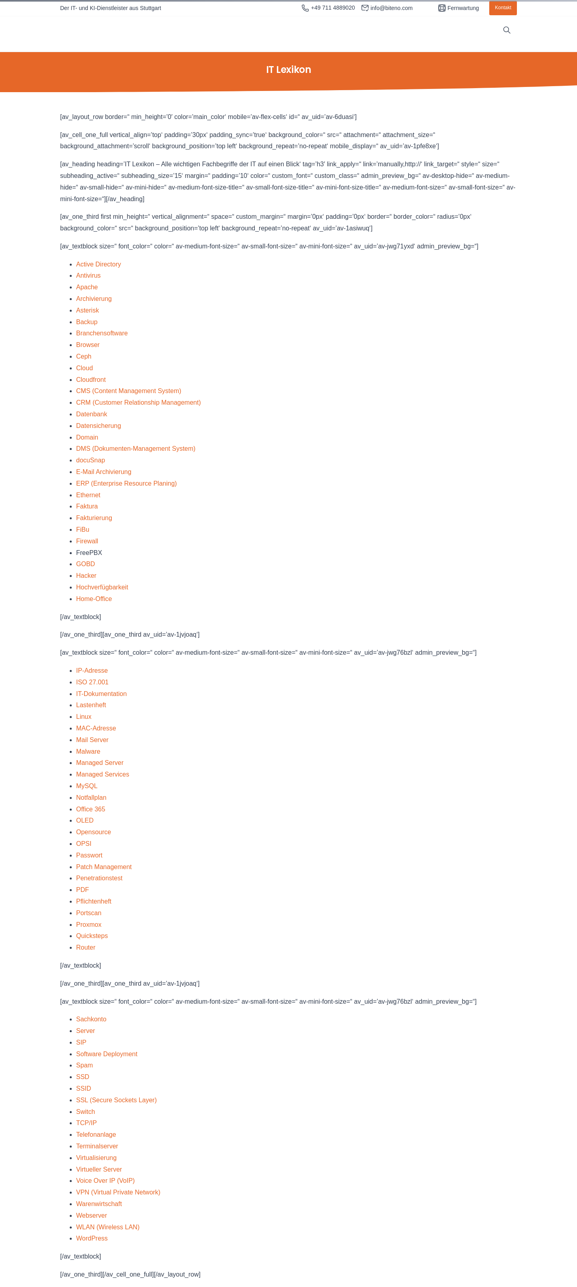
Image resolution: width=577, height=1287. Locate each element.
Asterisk (87, 310)
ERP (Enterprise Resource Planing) (126, 483)
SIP (81, 1042)
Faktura (87, 506)
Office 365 (90, 809)
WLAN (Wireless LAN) (107, 1227)
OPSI (83, 843)
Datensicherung (98, 425)
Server (85, 1030)
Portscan (88, 913)
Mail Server (92, 739)
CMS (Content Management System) (128, 390)
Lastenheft (91, 705)
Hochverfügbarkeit (102, 587)
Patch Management (104, 866)
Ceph (83, 356)
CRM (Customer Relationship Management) (138, 402)
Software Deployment (106, 1054)
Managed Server (99, 762)
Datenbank (91, 414)
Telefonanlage (96, 1134)
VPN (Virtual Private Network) (118, 1192)
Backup (86, 322)
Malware (88, 751)
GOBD (85, 564)
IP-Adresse (92, 670)
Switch (85, 1111)
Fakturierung (94, 517)
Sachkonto (91, 1019)
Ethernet (88, 495)
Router (85, 947)
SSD (82, 1076)
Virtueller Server (99, 1169)
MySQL (86, 786)
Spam (84, 1065)
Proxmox (88, 924)
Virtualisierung (96, 1157)
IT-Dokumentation (101, 693)
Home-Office (94, 598)
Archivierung (94, 298)
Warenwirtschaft (99, 1203)
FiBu (82, 529)
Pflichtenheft (93, 901)
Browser (88, 344)
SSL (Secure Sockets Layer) (116, 1100)
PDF (82, 889)
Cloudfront (91, 379)
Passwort (89, 855)
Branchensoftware (102, 333)
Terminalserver (97, 1146)
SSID (83, 1088)
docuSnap (90, 460)
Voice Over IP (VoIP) (105, 1180)
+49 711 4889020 (328, 8)
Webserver (91, 1215)
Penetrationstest (99, 878)
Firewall (87, 541)
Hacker (86, 575)
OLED (85, 820)
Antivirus (88, 275)
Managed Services (102, 774)
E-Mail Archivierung (103, 471)
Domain (87, 437)
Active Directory (98, 264)
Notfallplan (91, 797)
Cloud (84, 368)
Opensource (93, 832)
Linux (83, 716)
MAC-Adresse (96, 728)
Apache (87, 287)
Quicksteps (92, 935)
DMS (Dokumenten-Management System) (136, 448)
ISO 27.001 (92, 682)
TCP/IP (86, 1123)
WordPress (92, 1238)
